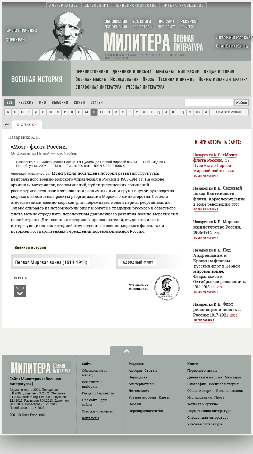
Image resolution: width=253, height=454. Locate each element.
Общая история (200, 390)
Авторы (135, 370)
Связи (79, 102)
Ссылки (97, 411)
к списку (27, 125)
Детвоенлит (139, 390)
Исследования (204, 320)
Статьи (97, 102)
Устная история (142, 397)
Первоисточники (202, 370)
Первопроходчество (146, 410)
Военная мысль (229, 390)
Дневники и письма (204, 377)
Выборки (60, 102)
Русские (26, 102)
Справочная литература (207, 417)
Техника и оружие (202, 404)
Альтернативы (141, 384)
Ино (42, 102)
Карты (164, 397)
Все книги (92, 384)
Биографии (196, 384)
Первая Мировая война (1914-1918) (51, 262)
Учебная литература (204, 424)
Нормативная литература (209, 410)
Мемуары (233, 377)
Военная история (36, 79)
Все (9, 102)
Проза (219, 397)
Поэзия (135, 404)
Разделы (98, 393)
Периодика (138, 377)
